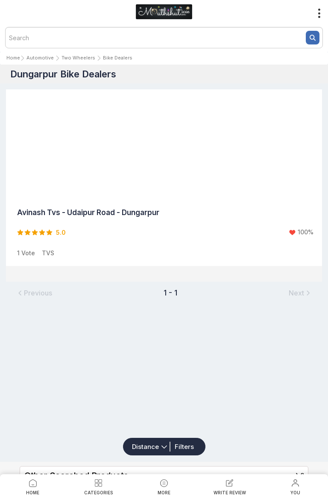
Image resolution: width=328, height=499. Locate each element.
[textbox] (164, 37)
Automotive (40, 58)
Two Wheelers (78, 58)
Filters (184, 447)
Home (13, 58)
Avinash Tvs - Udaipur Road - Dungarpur (88, 212)
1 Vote (26, 253)
